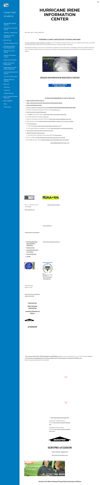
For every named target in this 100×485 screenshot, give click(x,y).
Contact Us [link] (7, 90)
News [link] (5, 104)
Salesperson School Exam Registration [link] (9, 47)
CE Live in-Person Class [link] (10, 76)
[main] (59, 14)
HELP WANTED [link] (8, 101)
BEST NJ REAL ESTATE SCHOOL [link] (10, 24)
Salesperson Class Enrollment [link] (9, 36)
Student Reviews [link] (9, 93)
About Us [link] (6, 84)
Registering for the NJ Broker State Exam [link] (10, 68)
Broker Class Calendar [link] (10, 60)
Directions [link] (7, 87)
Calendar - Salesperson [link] (10, 32)
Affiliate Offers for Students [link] (9, 80)
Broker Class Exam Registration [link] (9, 63)
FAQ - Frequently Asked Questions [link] (10, 97)
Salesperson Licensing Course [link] (10, 28)
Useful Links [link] (7, 107)
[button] (98, 2)
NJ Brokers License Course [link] (9, 51)
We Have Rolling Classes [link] (11, 43)
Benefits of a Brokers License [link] (10, 56)
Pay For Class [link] (7, 40)
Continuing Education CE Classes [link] (11, 72)
